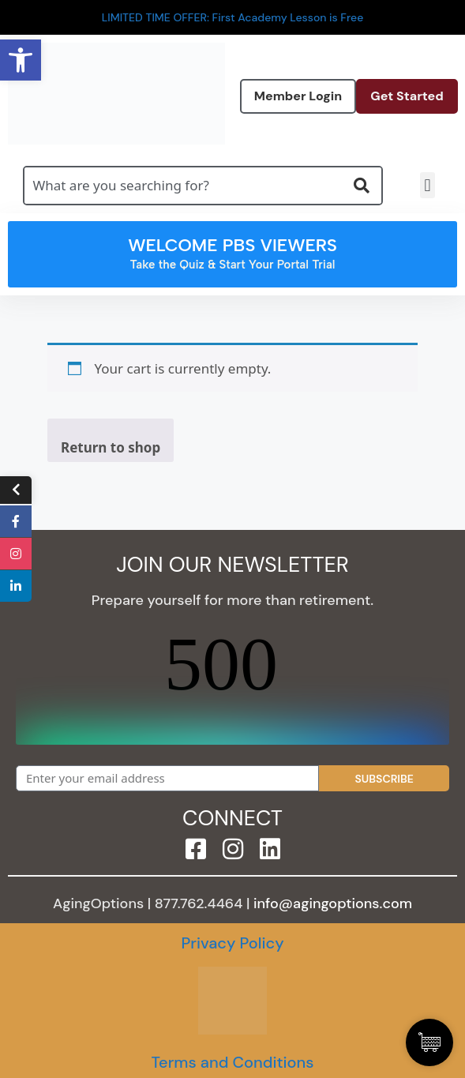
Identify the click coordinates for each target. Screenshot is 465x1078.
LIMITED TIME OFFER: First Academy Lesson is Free (233, 17)
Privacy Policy (232, 943)
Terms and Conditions (232, 1062)
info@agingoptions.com (332, 903)
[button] (427, 185)
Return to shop (110, 447)
